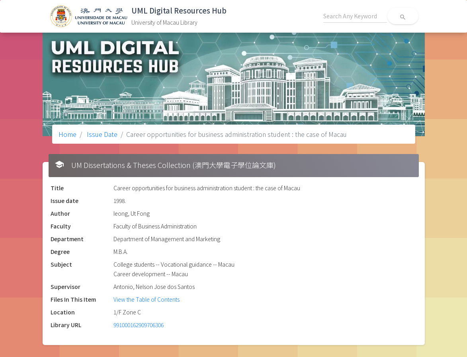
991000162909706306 (138, 325)
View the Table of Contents (146, 299)
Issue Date (101, 134)
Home (67, 134)
